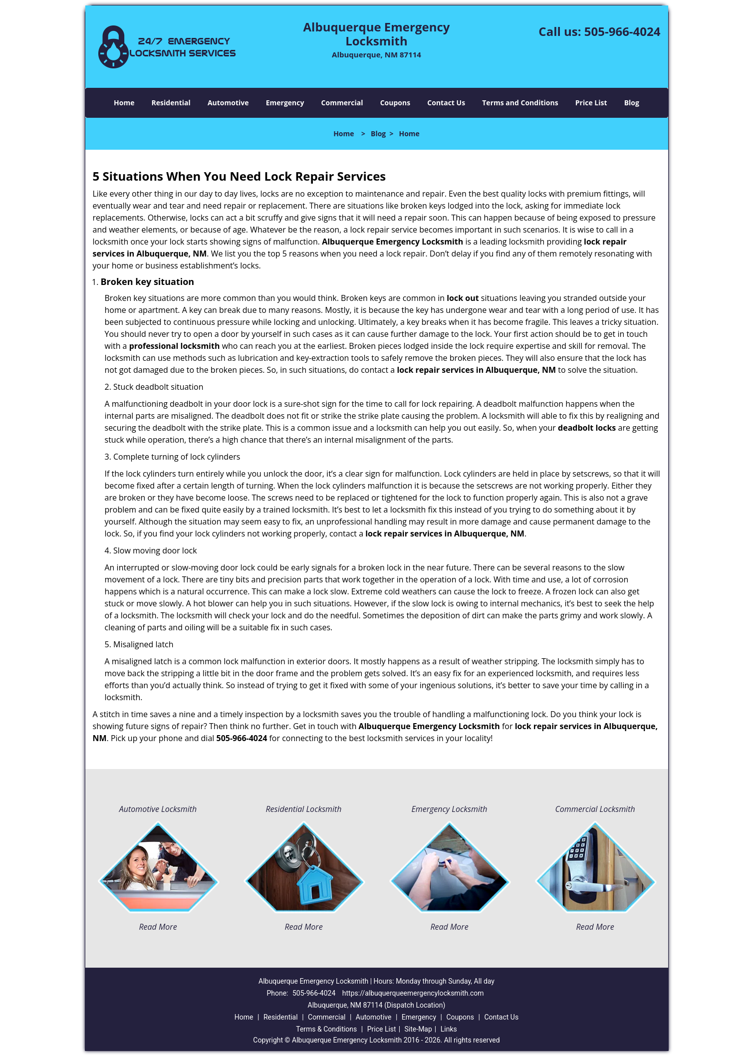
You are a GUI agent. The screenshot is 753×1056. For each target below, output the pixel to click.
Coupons (395, 102)
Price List (591, 102)
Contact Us (446, 102)
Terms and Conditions (520, 102)
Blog (631, 102)
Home (124, 102)
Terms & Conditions (326, 1029)
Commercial (342, 102)
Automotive (228, 102)
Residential (171, 102)
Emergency (285, 102)
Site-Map (418, 1029)
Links (449, 1029)
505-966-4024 (622, 31)
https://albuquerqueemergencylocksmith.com (413, 993)
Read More (158, 926)
